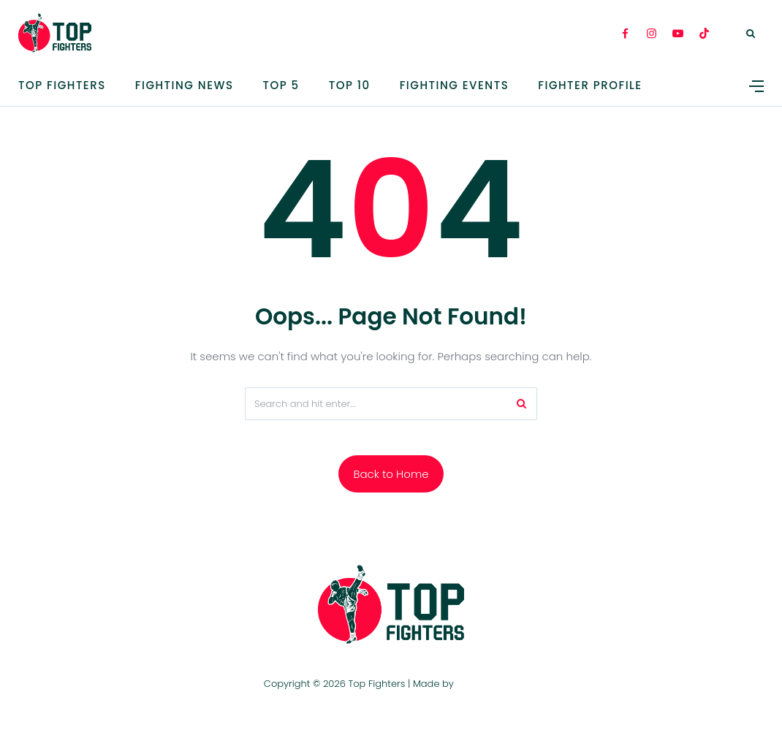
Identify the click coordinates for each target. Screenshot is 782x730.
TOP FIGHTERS (487, 684)
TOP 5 (281, 85)
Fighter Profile (590, 85)
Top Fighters (62, 85)
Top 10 (350, 85)
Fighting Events (454, 85)
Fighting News (184, 85)
